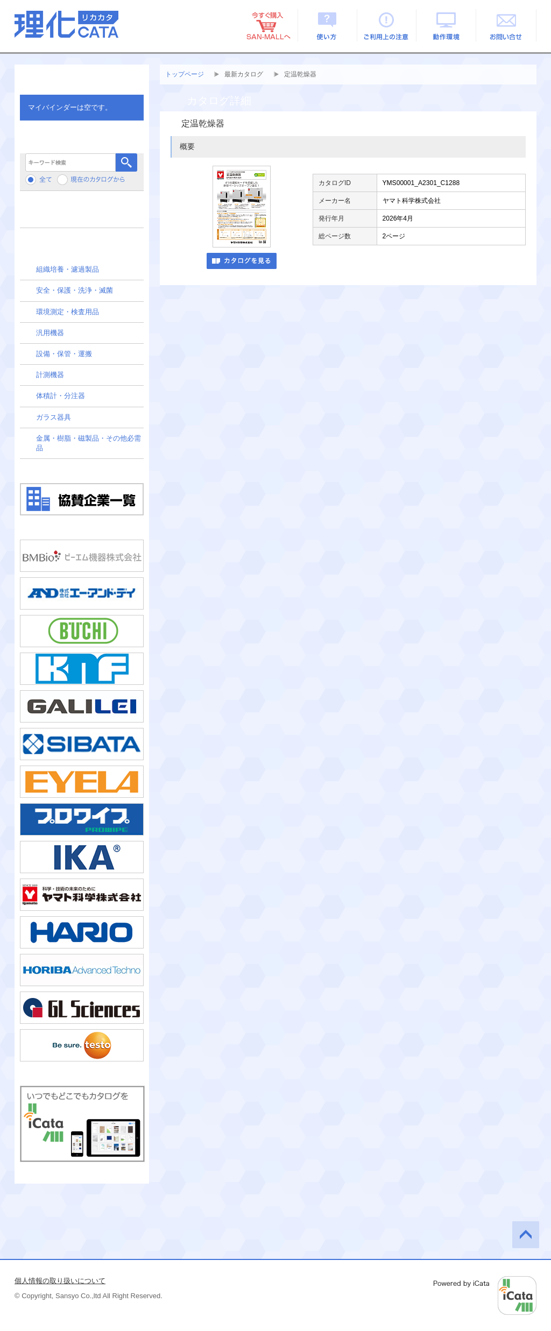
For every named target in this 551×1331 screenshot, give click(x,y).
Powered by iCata (485, 1295)
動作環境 (447, 25)
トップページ (184, 74)
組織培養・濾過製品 (67, 269)
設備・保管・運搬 (64, 354)
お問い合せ (506, 25)
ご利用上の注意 (387, 25)
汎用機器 (50, 333)
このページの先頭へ (525, 1234)
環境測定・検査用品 (67, 312)
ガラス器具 (53, 417)
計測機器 (50, 375)
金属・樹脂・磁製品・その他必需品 (88, 443)
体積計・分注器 (60, 396)
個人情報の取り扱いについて (60, 1281)
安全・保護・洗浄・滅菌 (74, 290)
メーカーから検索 (82, 213)
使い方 (327, 25)
